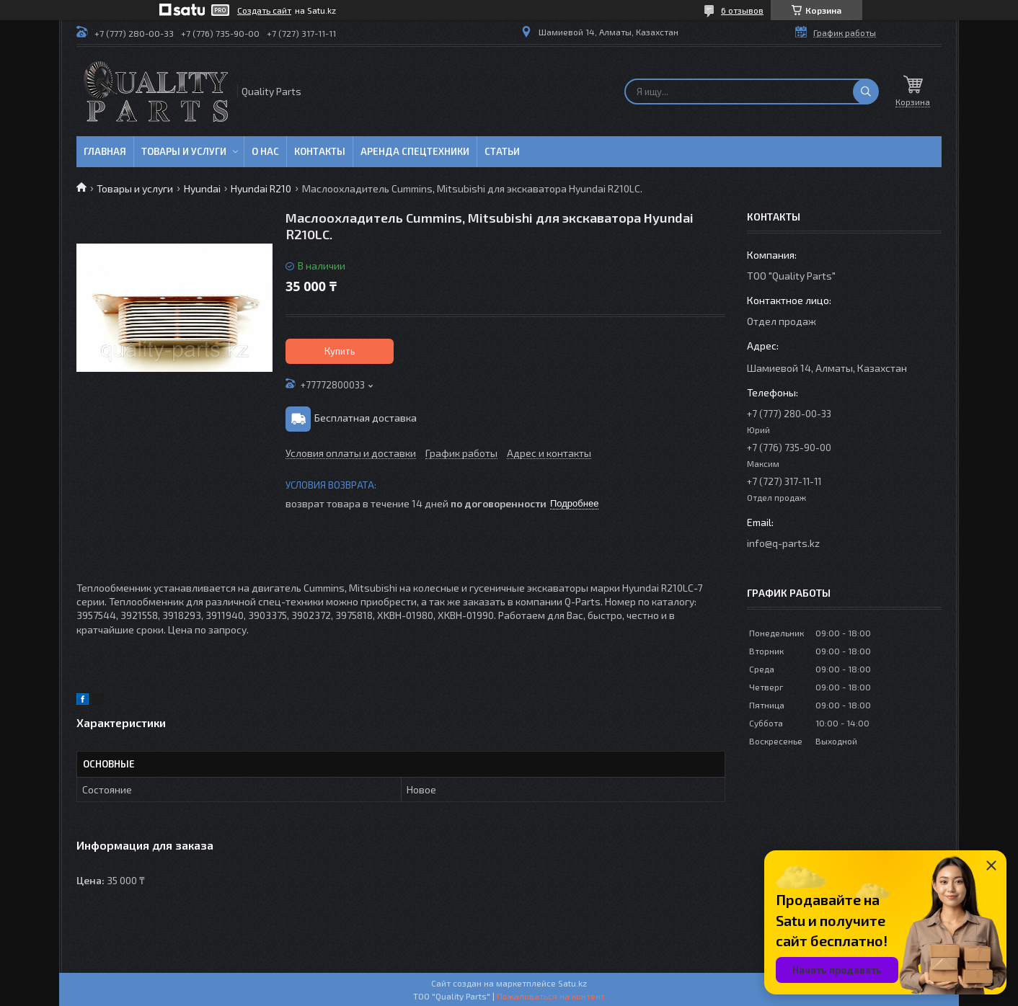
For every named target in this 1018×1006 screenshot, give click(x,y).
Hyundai (202, 188)
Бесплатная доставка (365, 417)
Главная (105, 151)
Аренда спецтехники (414, 151)
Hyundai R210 (261, 188)
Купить (339, 351)
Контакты (319, 151)
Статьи (502, 151)
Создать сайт (264, 10)
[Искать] (866, 91)
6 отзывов (742, 10)
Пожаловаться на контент (551, 996)
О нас (265, 151)
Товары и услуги (183, 151)
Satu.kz (572, 983)
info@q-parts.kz (783, 543)
